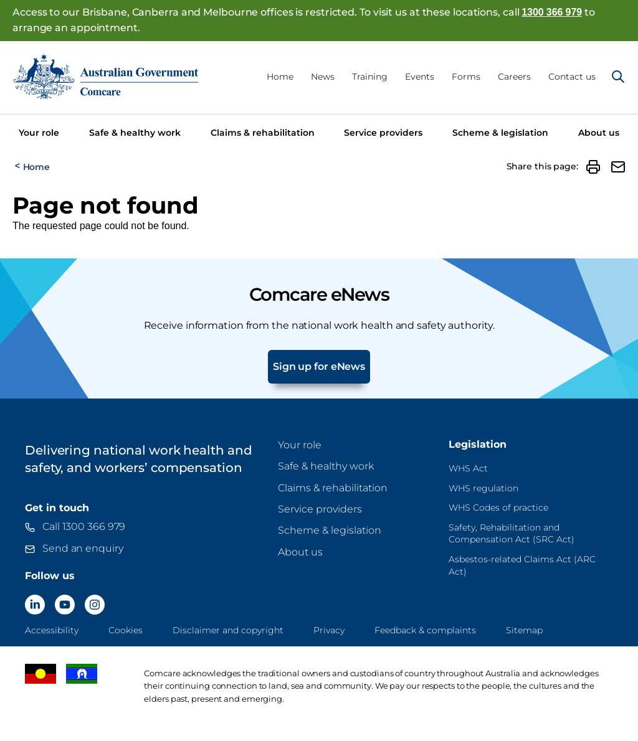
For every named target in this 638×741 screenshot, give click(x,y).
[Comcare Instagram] (95, 605)
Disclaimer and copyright (228, 630)
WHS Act (468, 468)
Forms (466, 76)
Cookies (125, 630)
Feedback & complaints (425, 630)
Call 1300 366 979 (83, 526)
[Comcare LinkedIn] (35, 605)
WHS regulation (483, 488)
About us (598, 132)
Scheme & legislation (500, 132)
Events (419, 76)
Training (370, 76)
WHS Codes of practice (498, 507)
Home (280, 76)
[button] (593, 166)
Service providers (383, 132)
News (323, 76)
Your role (39, 132)
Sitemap (524, 630)
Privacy (329, 630)
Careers (514, 76)
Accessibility (52, 630)
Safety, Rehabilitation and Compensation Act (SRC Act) (511, 533)
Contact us (572, 76)
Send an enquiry (82, 548)
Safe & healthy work (135, 132)
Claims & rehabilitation (263, 132)
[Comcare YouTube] (65, 605)
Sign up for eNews (319, 366)
